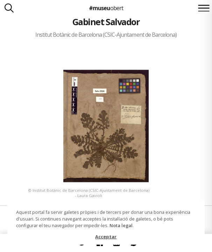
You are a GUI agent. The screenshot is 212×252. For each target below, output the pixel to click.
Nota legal (121, 225)
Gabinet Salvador (106, 22)
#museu (106, 8)
